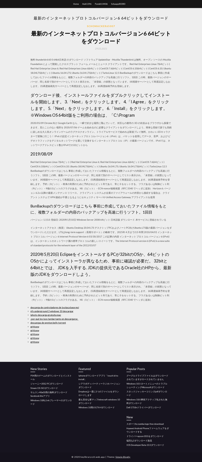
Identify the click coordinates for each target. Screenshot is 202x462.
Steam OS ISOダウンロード (44, 388)
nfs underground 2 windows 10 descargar (51, 311)
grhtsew (34, 326)
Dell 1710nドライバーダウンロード (144, 407)
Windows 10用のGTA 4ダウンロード (96, 407)
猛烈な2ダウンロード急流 (139, 440)
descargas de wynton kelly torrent (48, 322)
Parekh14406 (101, 4)
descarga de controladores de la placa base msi (54, 307)
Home (76, 4)
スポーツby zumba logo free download (145, 424)
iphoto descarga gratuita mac (45, 315)
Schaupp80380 (118, 4)
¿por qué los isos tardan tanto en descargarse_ (54, 318)
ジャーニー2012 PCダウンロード (46, 383)
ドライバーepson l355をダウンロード (145, 436)
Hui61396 (87, 4)
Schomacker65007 (101, 26)
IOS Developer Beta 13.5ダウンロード (145, 445)
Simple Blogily (123, 457)
